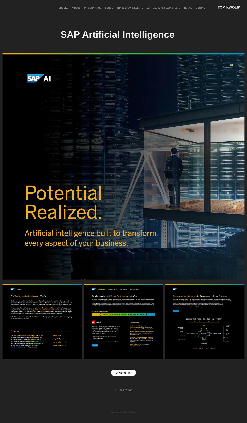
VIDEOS (76, 8)
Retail (188, 8)
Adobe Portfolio (129, 412)
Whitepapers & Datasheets (163, 8)
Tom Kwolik (229, 7)
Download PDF (123, 373)
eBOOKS (63, 8)
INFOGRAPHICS (92, 8)
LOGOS (109, 8)
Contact (201, 8)
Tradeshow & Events (130, 8)
